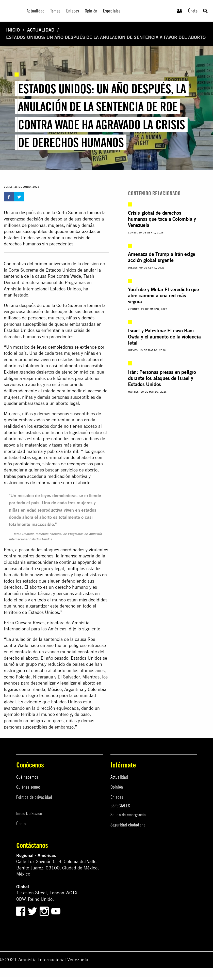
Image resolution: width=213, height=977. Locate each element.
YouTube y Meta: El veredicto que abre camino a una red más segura (163, 295)
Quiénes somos (28, 787)
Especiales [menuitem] (112, 10)
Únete (193, 10)
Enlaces (116, 797)
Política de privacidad (34, 797)
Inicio (13, 30)
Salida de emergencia (128, 814)
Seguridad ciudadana (128, 824)
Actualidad (40, 30)
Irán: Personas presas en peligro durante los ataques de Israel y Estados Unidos (162, 378)
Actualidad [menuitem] (35, 10)
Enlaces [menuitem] (72, 10)
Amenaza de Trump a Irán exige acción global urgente (161, 257)
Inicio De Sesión (29, 813)
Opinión (116, 787)
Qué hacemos (27, 777)
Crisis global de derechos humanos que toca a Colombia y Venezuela (162, 219)
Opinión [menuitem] (91, 10)
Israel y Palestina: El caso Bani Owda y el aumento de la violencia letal (164, 336)
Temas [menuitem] (55, 10)
